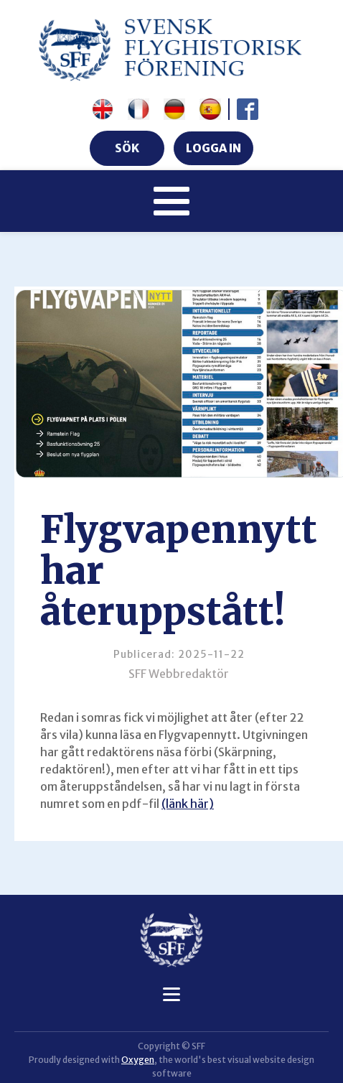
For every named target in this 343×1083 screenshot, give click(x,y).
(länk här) (187, 803)
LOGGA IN (213, 148)
